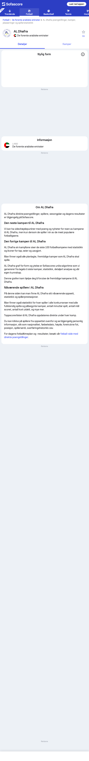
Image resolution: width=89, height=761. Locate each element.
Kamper (67, 44)
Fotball (6, 20)
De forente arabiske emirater (26, 20)
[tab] (22, 44)
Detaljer (22, 44)
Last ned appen (76, 4)
